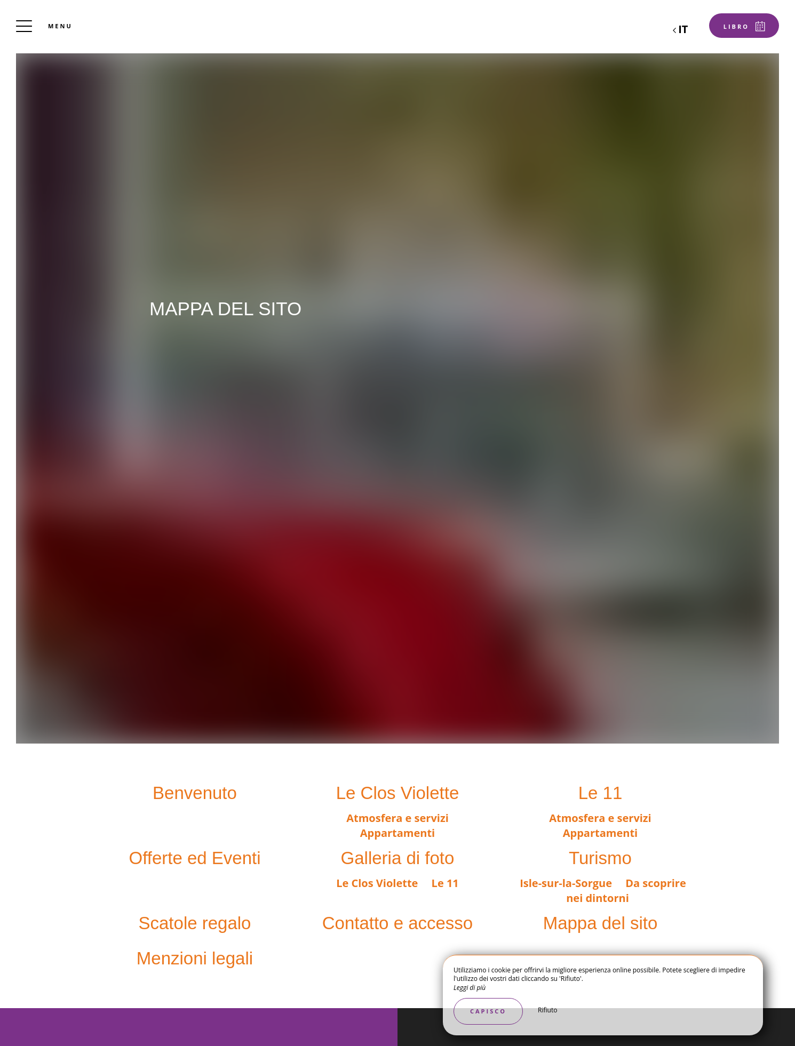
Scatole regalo (195, 923)
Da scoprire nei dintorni (626, 890)
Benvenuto (195, 793)
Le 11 (600, 793)
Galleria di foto (398, 858)
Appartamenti (397, 833)
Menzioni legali (195, 958)
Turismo (600, 858)
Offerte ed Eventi (194, 858)
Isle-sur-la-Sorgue (567, 883)
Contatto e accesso (397, 923)
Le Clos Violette (397, 793)
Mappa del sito (600, 923)
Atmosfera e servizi (397, 818)
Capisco (488, 1011)
